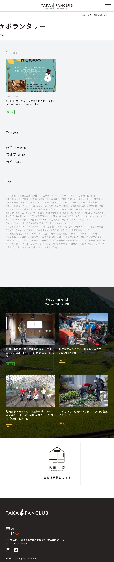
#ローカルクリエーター (63, 195)
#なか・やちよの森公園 (36, 233)
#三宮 (19, 240)
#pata (19, 230)
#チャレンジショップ (80, 233)
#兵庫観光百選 (78, 206)
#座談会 (10, 213)
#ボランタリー (23, 247)
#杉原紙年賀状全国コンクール (68, 240)
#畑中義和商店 (53, 213)
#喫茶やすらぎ (47, 237)
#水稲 (66, 206)
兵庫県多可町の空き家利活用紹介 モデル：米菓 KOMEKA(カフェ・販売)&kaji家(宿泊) (30, 353)
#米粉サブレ (36, 206)
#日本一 (80, 216)
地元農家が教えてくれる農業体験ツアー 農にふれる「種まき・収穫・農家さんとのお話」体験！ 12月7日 (29, 415)
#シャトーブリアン (95, 216)
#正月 (25, 206)
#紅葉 (42, 199)
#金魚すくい (43, 230)
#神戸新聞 (92, 206)
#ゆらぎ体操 (51, 247)
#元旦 (52, 233)
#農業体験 (68, 213)
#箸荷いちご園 (30, 199)
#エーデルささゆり (94, 209)
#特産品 (100, 244)
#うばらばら (53, 199)
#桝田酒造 (45, 240)
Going (14, 162)
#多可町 (22, 237)
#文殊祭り (34, 226)
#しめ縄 (45, 202)
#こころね (11, 195)
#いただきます (31, 240)
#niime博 (50, 244)
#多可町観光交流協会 (91, 237)
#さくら (10, 230)
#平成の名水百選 (35, 223)
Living (15, 154)
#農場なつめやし (38, 219)
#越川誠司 (90, 240)
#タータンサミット (15, 223)
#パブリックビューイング (80, 219)
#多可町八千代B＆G (75, 226)
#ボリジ (10, 219)
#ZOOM (98, 213)
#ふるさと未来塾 (95, 226)
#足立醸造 (62, 233)
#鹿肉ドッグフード (15, 202)
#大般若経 (92, 202)
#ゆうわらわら (13, 199)
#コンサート (60, 209)
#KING (60, 237)
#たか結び (62, 244)
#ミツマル (31, 213)
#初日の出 (38, 247)
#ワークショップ (43, 209)
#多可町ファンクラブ (46, 216)
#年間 (95, 233)
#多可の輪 (11, 237)
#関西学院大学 (87, 244)
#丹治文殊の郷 (75, 209)
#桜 (101, 206)
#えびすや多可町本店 (71, 230)
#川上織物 (44, 195)
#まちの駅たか (66, 216)
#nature (101, 240)
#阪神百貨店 (72, 237)
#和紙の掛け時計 (60, 202)
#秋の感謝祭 (47, 226)
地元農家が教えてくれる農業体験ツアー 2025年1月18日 (82, 351)
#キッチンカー (77, 202)
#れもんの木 (33, 202)
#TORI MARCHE (83, 213)
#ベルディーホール (74, 223)
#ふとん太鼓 (12, 209)
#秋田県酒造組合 (14, 233)
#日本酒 (73, 244)
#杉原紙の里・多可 (86, 195)
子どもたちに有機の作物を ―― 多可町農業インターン (83, 413)
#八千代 (55, 230)
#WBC (59, 226)
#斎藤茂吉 (33, 237)
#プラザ (10, 216)
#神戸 (19, 216)
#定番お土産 (26, 209)
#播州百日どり (13, 206)
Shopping (16, 147)
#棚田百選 (67, 199)
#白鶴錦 (49, 206)
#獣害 (41, 213)
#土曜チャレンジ (54, 223)
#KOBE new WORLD (33, 244)
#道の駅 (10, 240)
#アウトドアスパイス (16, 226)
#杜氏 (87, 230)
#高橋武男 (54, 219)
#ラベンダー (22, 219)
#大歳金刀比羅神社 (27, 195)
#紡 (63, 219)
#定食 (58, 206)
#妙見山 (20, 213)
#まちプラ (29, 216)
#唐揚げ (10, 247)
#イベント (29, 230)
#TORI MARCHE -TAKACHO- (89, 199)
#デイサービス (13, 244)
